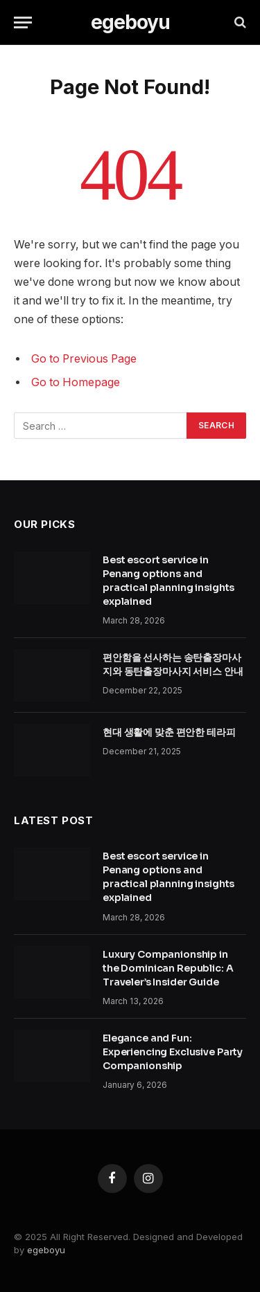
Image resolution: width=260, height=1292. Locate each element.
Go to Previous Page (84, 358)
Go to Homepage (75, 382)
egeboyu (46, 1249)
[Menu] (23, 22)
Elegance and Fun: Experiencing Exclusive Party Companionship (173, 1052)
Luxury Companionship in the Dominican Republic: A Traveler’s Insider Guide (168, 968)
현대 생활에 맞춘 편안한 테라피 (169, 732)
